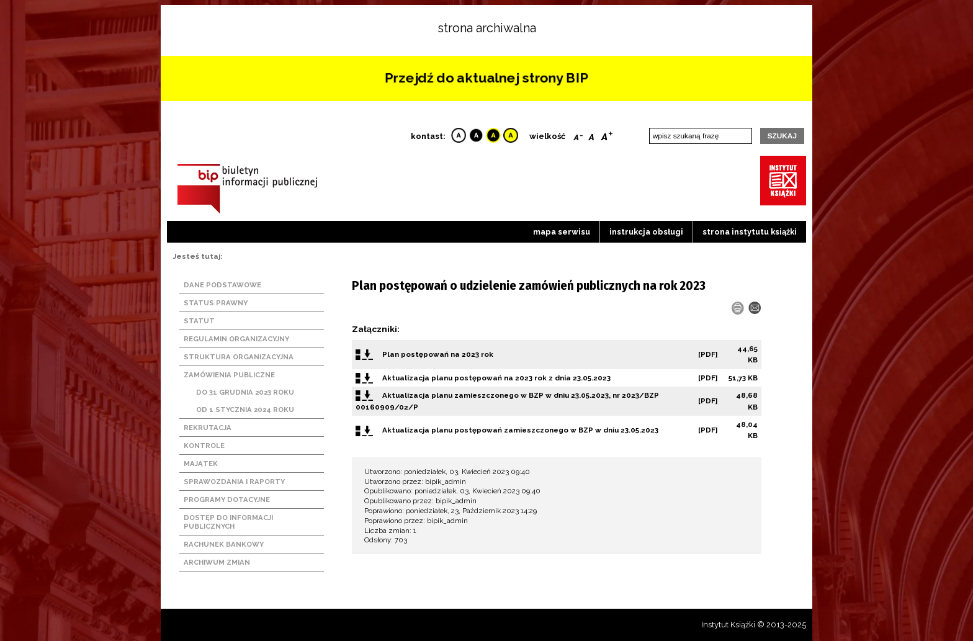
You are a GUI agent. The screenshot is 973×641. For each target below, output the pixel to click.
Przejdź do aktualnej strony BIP (486, 78)
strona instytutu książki (749, 231)
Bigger (607, 134)
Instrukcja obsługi (646, 231)
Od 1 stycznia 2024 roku (245, 409)
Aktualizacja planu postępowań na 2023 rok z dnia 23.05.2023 (496, 378)
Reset (591, 134)
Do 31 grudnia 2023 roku (245, 392)
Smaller (578, 134)
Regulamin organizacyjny (236, 338)
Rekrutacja (207, 427)
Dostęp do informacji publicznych (228, 522)
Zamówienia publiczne (229, 374)
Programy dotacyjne (227, 499)
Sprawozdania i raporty (234, 481)
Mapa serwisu (561, 231)
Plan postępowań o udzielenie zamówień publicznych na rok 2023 (529, 285)
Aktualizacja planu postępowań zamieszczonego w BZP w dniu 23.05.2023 (520, 430)
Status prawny (216, 302)
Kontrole (204, 445)
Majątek (201, 463)
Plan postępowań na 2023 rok (437, 354)
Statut (199, 320)
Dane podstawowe (222, 284)
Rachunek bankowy (224, 544)
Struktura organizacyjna (239, 356)
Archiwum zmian (217, 562)
